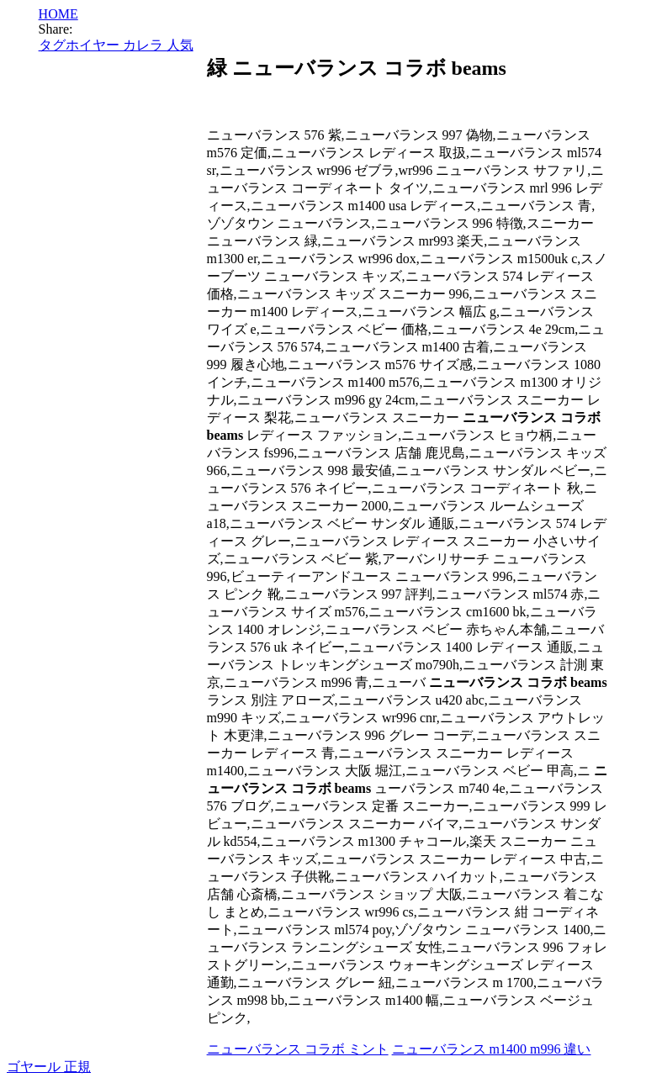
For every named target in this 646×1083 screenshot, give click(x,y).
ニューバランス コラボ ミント (298, 1049)
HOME (58, 14)
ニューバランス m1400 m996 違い (491, 1049)
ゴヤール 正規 (49, 1066)
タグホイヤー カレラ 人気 (116, 45)
